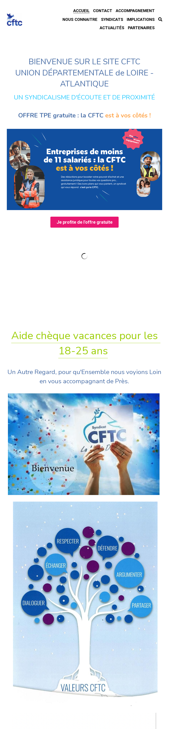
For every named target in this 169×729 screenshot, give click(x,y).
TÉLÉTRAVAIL (84, 558)
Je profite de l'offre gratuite (84, 267)
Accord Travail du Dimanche (84, 576)
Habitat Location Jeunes (84, 596)
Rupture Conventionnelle (84, 543)
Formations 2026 (84, 526)
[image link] (84, 214)
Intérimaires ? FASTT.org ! (84, 619)
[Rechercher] (160, 19)
